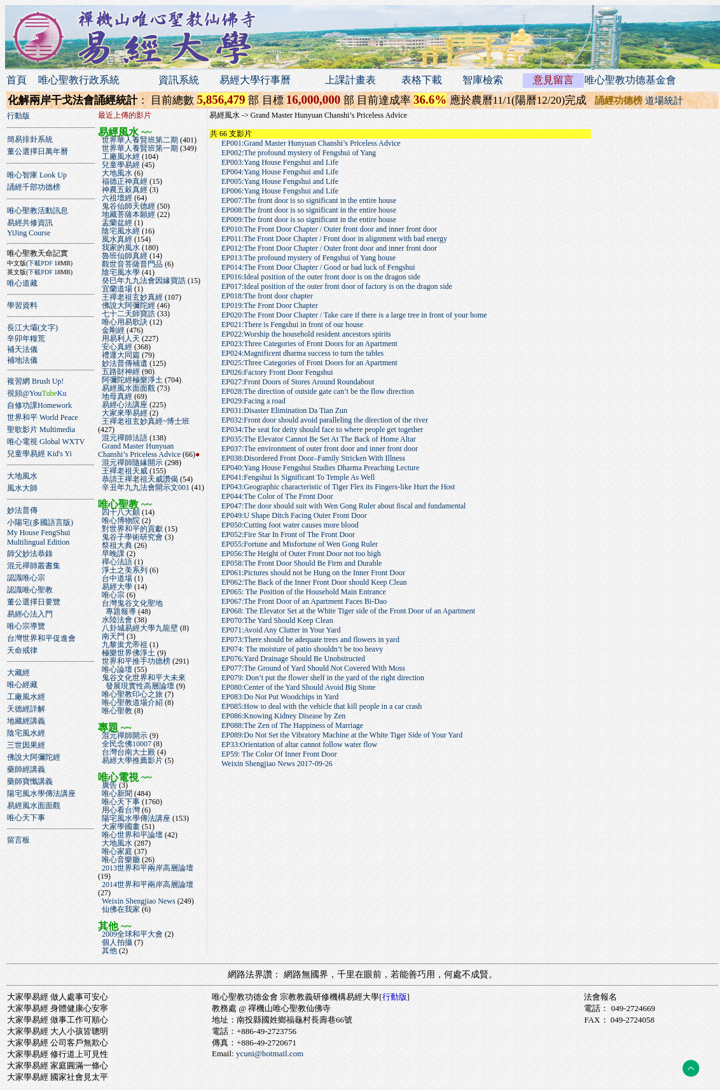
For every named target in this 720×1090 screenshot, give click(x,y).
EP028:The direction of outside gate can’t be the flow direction (317, 391)
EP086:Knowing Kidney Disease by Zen (283, 715)
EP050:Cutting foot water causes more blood (290, 525)
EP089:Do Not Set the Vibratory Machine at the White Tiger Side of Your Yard (341, 734)
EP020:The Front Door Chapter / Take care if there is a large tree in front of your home (354, 315)
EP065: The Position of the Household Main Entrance (303, 591)
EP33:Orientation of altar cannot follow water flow (299, 744)
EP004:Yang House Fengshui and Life (279, 171)
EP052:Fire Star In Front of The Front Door (288, 534)
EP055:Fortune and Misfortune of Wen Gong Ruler (299, 544)
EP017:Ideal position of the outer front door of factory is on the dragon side (336, 286)
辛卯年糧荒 (26, 338)
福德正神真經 (123, 181)
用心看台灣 (120, 810)
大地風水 (22, 476)
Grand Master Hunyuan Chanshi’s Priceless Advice (140, 450)
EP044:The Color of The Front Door (277, 496)
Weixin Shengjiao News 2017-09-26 (277, 763)
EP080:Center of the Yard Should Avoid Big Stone (298, 687)
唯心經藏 (22, 684)
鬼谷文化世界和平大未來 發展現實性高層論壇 (142, 681)
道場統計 (664, 100)
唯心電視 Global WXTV (46, 441)
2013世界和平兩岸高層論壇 (145, 867)
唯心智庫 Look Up (37, 175)
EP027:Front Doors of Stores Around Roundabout (297, 381)
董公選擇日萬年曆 (37, 151)
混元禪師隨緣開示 (131, 462)
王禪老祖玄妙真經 (131, 297)
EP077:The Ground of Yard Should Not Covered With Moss (313, 668)
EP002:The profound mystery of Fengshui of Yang (298, 152)
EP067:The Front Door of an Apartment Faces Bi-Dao (304, 601)
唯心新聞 (116, 793)
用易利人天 (120, 338)
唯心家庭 (116, 851)
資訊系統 (178, 79)
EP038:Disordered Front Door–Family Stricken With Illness (313, 458)
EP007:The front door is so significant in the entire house (308, 200)
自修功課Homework (39, 405)
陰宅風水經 (26, 733)
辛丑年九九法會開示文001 (144, 487)
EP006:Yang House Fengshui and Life (279, 190)
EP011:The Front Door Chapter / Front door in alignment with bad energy (334, 238)
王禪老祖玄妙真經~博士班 (144, 421)
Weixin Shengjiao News (137, 901)
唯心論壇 (116, 669)
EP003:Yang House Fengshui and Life (279, 162)
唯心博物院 (120, 520)
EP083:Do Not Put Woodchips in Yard (279, 696)
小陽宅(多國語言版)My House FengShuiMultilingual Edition (40, 532)
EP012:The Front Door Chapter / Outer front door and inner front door (329, 248)
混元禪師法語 (123, 437)
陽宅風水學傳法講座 (41, 793)
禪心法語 (116, 561)
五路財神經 (120, 371)
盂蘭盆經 (116, 222)
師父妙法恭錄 (30, 553)
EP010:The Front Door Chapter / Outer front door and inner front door (329, 229)
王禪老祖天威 (123, 470)
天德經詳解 (26, 708)
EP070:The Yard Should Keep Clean (277, 620)
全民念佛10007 (125, 743)
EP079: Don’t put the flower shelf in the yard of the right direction (322, 677)
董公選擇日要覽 (33, 601)
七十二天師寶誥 (127, 313)
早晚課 (112, 553)
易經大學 (116, 586)
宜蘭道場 (116, 288)
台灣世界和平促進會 (41, 638)
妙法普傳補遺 (123, 363)
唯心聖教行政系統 (79, 79)
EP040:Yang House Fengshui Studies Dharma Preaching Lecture (320, 467)
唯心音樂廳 (120, 859)
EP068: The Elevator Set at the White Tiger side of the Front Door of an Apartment (348, 610)
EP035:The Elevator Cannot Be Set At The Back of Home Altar (318, 439)
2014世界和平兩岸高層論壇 (145, 884)
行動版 (18, 115)
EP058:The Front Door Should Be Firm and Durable (301, 563)
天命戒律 (22, 650)
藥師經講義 (26, 769)
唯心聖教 (116, 710)
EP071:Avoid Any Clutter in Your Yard (280, 629)
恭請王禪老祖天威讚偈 (139, 479)
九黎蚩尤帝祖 (123, 644)
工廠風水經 (26, 696)
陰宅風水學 (120, 272)
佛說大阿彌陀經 (33, 757)
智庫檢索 (482, 79)
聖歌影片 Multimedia (41, 429)
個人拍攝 (116, 942)
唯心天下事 (26, 817)
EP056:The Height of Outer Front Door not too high (301, 553)
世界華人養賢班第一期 (139, 148)
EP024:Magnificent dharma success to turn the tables (302, 353)
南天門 (112, 636)
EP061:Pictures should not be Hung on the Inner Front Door (313, 572)
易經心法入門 (30, 614)
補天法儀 (22, 349)
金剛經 (112, 330)
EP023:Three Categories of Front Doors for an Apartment (309, 343)
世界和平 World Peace (42, 417)
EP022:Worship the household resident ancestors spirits (306, 334)
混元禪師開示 (123, 735)
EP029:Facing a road (253, 400)
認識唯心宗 (26, 577)
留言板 (18, 839)
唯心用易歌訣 (123, 322)
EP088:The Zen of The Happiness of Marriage (292, 725)
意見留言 (553, 79)
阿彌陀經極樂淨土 (131, 379)
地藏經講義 (26, 720)
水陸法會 (116, 619)
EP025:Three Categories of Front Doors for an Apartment (309, 362)
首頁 (16, 79)
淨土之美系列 (123, 570)
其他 (108, 950)
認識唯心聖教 (30, 589)
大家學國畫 (120, 826)
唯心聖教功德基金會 (630, 79)
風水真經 (116, 239)
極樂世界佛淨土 (127, 652)
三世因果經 (26, 745)
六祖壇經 (116, 197)
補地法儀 (22, 360)
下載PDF (40, 263)
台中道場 (116, 578)
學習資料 (22, 305)
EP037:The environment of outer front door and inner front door (319, 448)
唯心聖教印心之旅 (131, 694)
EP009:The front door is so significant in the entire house (308, 219)
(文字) (48, 327)
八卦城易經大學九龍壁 (139, 628)
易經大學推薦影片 (131, 760)
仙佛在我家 (120, 909)
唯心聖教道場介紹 (131, 702)
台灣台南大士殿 (127, 752)
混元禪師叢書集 (33, 565)
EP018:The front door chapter (267, 295)
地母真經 (116, 396)
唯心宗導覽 (26, 626)
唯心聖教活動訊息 (37, 210)
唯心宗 (112, 594)
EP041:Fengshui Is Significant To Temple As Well (298, 477)
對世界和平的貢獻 (131, 528)
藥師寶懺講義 (30, 781)
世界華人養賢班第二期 (139, 140)
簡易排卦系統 (30, 139)
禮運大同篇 (120, 355)
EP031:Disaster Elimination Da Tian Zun (284, 410)
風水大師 (22, 488)
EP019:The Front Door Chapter (269, 305)
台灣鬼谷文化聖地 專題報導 (130, 607)
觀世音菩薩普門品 (131, 264)
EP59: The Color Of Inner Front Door (279, 754)
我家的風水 (120, 247)
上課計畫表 (350, 79)
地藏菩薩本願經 (127, 214)
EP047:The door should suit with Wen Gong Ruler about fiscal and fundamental (343, 505)
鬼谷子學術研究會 (131, 537)
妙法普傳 (22, 510)
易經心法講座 (123, 404)
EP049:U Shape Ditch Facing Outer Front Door (294, 515)
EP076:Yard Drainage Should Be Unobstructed (293, 658)
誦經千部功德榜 (33, 187)
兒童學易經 (120, 164)
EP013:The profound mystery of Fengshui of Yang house (308, 257)
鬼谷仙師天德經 (127, 206)
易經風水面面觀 (33, 805)
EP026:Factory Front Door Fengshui (277, 372)
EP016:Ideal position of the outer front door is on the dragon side (320, 276)
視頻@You (36, 393)
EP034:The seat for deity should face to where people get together (322, 429)
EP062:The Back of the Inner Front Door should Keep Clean (314, 582)
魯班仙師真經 (123, 255)
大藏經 (18, 672)
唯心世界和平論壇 (131, 834)
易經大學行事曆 (255, 79)
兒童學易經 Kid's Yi (39, 453)
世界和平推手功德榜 (135, 661)
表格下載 (421, 79)
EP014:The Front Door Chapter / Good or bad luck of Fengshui (318, 267)
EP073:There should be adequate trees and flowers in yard (310, 639)
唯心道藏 (22, 283)
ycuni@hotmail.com (269, 1053)
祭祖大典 (116, 545)
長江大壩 (22, 327)
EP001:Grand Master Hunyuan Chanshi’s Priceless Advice (311, 143)
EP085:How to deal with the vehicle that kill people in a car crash (321, 706)
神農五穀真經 (123, 189)
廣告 (108, 785)
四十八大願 (120, 512)
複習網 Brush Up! (35, 381)
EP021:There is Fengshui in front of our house (292, 324)
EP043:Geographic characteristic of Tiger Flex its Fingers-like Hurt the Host (338, 486)
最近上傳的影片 (124, 115)
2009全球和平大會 (131, 934)
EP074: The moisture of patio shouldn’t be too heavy (302, 649)
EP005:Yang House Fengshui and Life (279, 181)
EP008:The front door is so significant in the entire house (308, 210)
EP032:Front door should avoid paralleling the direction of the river (324, 420)
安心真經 (116, 346)
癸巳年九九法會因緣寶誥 (143, 280)
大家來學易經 (123, 413)
